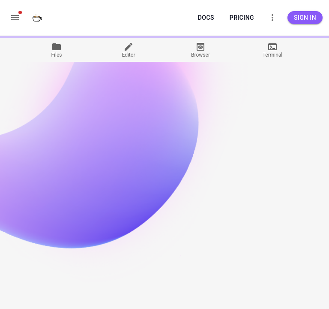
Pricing (241, 18)
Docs (206, 18)
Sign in (305, 17)
